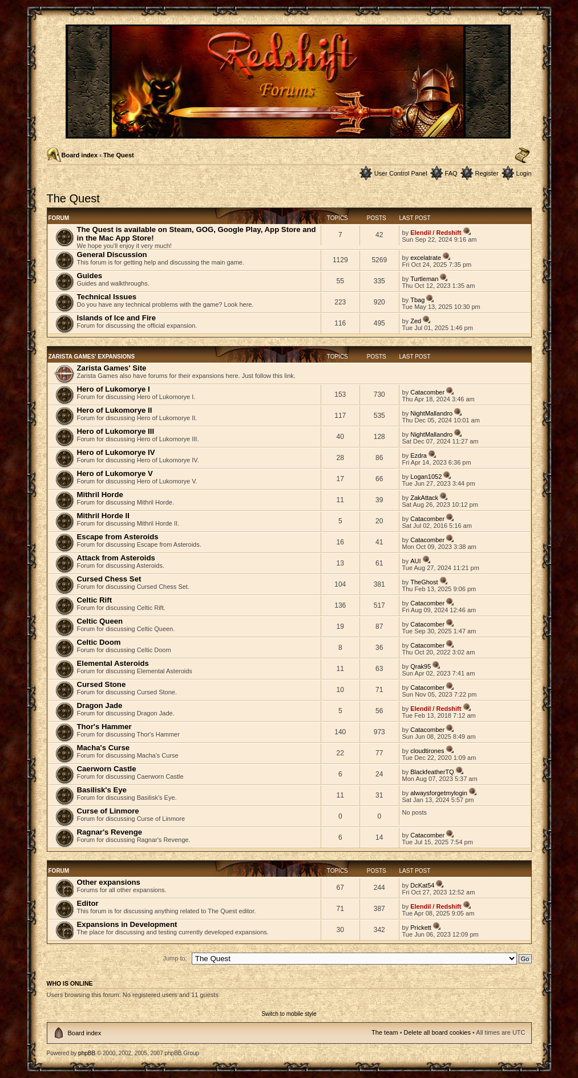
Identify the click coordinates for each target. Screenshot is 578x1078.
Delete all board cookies (437, 1032)
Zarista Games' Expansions (91, 356)
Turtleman (424, 278)
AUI (415, 561)
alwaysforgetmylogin (438, 793)
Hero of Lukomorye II (114, 410)
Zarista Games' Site (112, 368)
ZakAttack (424, 497)
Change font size (522, 156)
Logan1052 (426, 476)
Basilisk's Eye (102, 790)
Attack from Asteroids (116, 558)
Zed (415, 321)
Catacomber (427, 392)
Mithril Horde (100, 494)
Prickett (420, 927)
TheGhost (424, 582)
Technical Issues (107, 296)
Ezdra (418, 455)
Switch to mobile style (288, 1014)
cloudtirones (427, 750)
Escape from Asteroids (118, 536)
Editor (88, 903)
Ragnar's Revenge (110, 832)
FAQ (451, 173)
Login (524, 173)
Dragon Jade (100, 705)
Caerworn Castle (106, 768)
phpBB (86, 1053)
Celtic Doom (99, 642)
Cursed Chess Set (109, 579)
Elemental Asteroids (113, 663)
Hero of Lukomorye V (115, 473)
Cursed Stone (101, 684)
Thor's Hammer (104, 726)
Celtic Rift (94, 600)
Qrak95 (420, 666)
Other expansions (108, 882)
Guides (90, 275)
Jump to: (175, 958)
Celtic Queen (100, 621)
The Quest (118, 155)
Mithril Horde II (103, 515)
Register (487, 173)
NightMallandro (431, 413)
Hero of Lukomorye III (116, 431)
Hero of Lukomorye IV (116, 452)
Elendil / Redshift (435, 232)
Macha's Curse (103, 747)
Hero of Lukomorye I (113, 389)
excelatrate (425, 257)
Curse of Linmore (108, 811)
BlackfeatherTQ (432, 771)
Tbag (417, 299)
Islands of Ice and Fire (116, 318)
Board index (80, 155)
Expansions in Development (127, 924)
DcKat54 (422, 885)
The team (384, 1032)
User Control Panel (400, 173)
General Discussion (112, 254)
